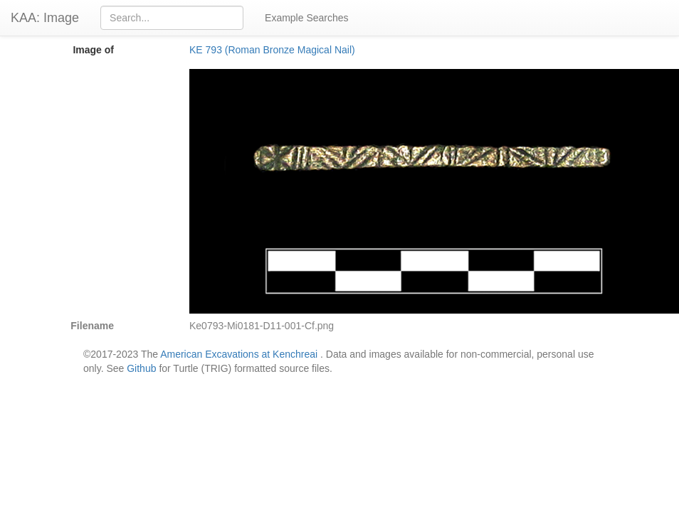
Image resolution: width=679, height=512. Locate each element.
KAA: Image (45, 18)
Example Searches (307, 17)
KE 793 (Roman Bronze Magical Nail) (272, 49)
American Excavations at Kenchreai (238, 354)
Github (141, 368)
